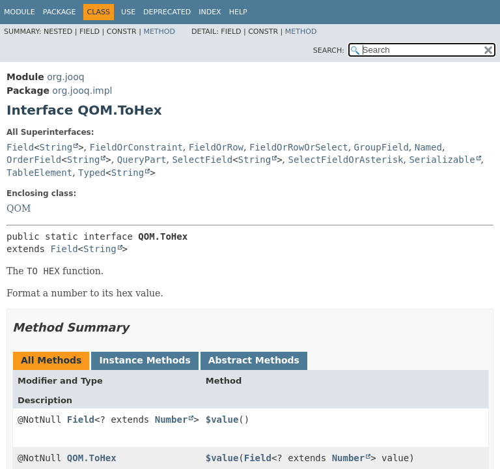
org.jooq (65, 77)
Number (171, 419)
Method (159, 31)
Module (19, 12)
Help (238, 12)
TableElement (39, 172)
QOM (19, 208)
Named (428, 147)
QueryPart (142, 159)
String (56, 147)
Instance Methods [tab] (144, 360)
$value (222, 419)
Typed (91, 172)
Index (210, 12)
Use (128, 12)
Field (20, 147)
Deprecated (167, 12)
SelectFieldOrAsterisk (346, 159)
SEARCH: (328, 50)
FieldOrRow (216, 147)
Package (59, 12)
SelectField (202, 159)
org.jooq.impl (82, 90)
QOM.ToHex (92, 458)
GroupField (381, 147)
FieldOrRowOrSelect (298, 147)
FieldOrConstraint (136, 147)
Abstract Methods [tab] (253, 360)
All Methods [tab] (51, 360)
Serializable (442, 159)
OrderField (34, 159)
